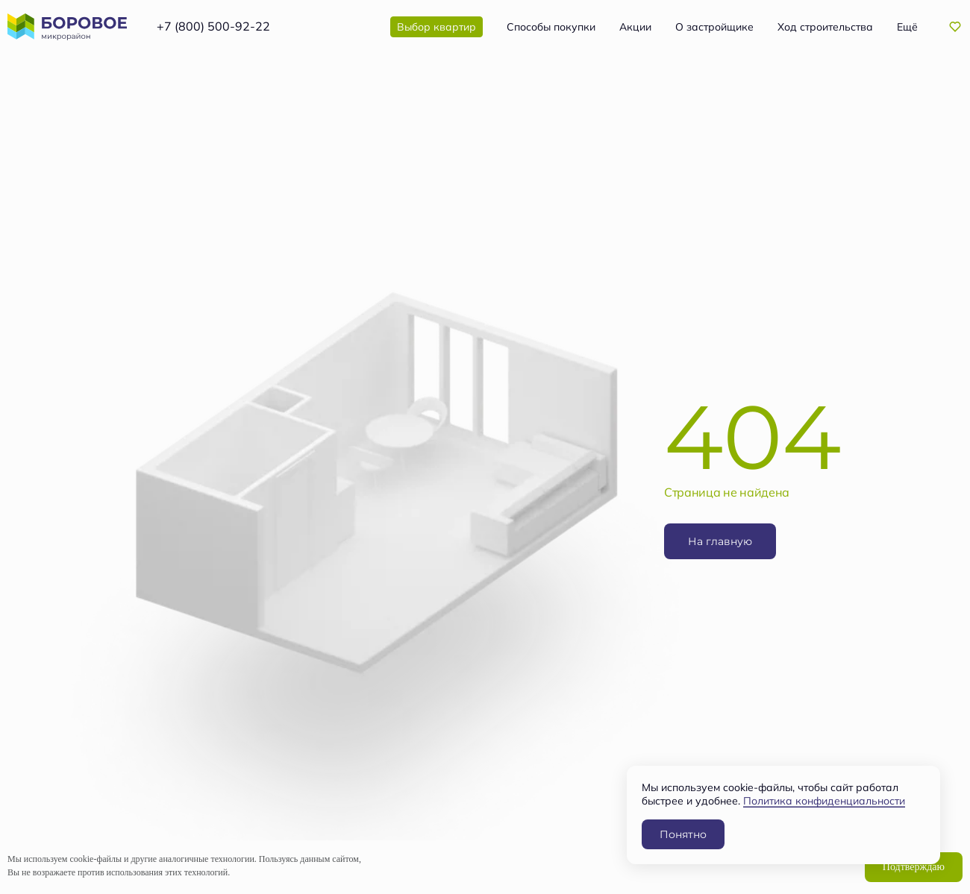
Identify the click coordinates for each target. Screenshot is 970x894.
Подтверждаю (914, 866)
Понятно (683, 834)
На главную (720, 541)
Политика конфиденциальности (824, 801)
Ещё (907, 27)
